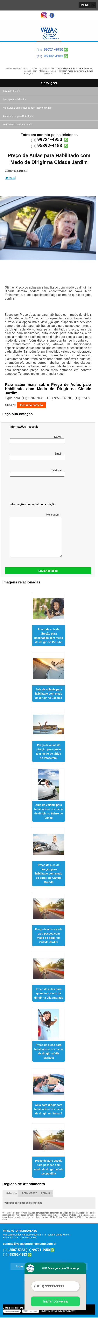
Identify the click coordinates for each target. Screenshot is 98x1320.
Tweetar (10, 178)
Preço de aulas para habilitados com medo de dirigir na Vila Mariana (48, 1051)
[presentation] (34, 490)
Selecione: (12, 1193)
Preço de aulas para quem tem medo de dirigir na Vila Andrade (48, 993)
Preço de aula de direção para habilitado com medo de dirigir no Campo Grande (48, 873)
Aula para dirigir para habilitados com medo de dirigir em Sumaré (48, 1109)
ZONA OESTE (29, 1193)
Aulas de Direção (12, 91)
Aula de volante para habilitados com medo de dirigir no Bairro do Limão (48, 811)
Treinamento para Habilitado (18, 124)
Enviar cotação (48, 570)
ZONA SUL (47, 1193)
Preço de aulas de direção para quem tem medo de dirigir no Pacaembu (48, 751)
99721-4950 (53, 49)
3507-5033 (17, 1250)
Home (19, 1266)
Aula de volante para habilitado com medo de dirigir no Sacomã (48, 693)
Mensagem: (35, 535)
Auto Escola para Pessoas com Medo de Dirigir (27, 107)
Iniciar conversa (55, 1301)
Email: (36, 456)
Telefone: (36, 473)
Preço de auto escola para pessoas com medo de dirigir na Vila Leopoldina (48, 1167)
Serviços (49, 83)
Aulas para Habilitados (15, 99)
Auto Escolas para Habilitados (19, 116)
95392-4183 (53, 56)
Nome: (36, 439)
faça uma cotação (31, 405)
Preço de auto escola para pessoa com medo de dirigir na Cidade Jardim (48, 936)
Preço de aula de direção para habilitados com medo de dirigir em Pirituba (48, 636)
